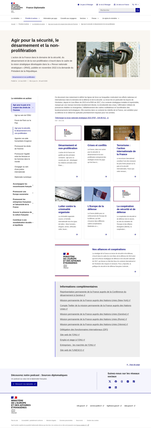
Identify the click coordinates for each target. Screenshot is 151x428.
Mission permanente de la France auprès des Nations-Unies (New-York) (94, 300)
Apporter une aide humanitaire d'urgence (23, 140)
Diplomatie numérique (23, 177)
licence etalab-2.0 (82, 425)
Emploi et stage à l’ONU (71, 340)
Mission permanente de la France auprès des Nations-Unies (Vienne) (93, 324)
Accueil (13, 24)
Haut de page (134, 365)
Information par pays (50, 18)
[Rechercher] (117, 10)
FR (136, 4)
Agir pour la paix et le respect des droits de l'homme (63, 24)
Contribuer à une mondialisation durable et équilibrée (22, 222)
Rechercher (138, 10)
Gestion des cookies (93, 420)
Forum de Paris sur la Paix (23, 121)
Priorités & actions (31, 18)
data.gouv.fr (128, 406)
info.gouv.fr (81, 406)
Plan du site (14, 420)
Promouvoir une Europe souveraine (20, 193)
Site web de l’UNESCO (71, 350)
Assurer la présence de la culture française (22, 213)
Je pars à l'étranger (86, 4)
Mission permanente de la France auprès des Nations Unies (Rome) (92, 319)
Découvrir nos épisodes (24, 384)
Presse (94, 18)
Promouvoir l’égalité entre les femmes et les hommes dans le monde (22, 158)
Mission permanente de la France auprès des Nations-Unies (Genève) (93, 314)
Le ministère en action (38, 24)
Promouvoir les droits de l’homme (23, 147)
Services (83, 18)
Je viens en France (122, 4)
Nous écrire (79, 420)
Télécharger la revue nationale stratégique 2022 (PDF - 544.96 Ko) (80, 118)
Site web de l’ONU (69, 334)
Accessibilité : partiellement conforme (32, 420)
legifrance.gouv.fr (113, 406)
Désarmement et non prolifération (23, 77)
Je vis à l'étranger (105, 4)
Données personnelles (66, 420)
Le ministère (15, 18)
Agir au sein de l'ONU (23, 115)
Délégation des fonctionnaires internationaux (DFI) (84, 329)
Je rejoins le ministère (109, 18)
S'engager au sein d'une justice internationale (21, 169)
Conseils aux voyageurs (69, 18)
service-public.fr (96, 406)
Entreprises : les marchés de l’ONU (77, 345)
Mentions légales (51, 420)
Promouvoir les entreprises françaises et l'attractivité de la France (22, 203)
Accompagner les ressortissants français (22, 185)
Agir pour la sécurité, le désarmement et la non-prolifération (23, 130)
